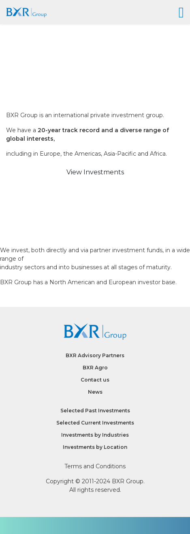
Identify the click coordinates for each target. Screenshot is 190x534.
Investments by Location (95, 447)
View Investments (95, 172)
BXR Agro (95, 368)
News (95, 392)
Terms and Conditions (95, 466)
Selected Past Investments (95, 410)
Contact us (95, 380)
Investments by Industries (95, 435)
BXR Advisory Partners (95, 355)
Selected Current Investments (95, 423)
